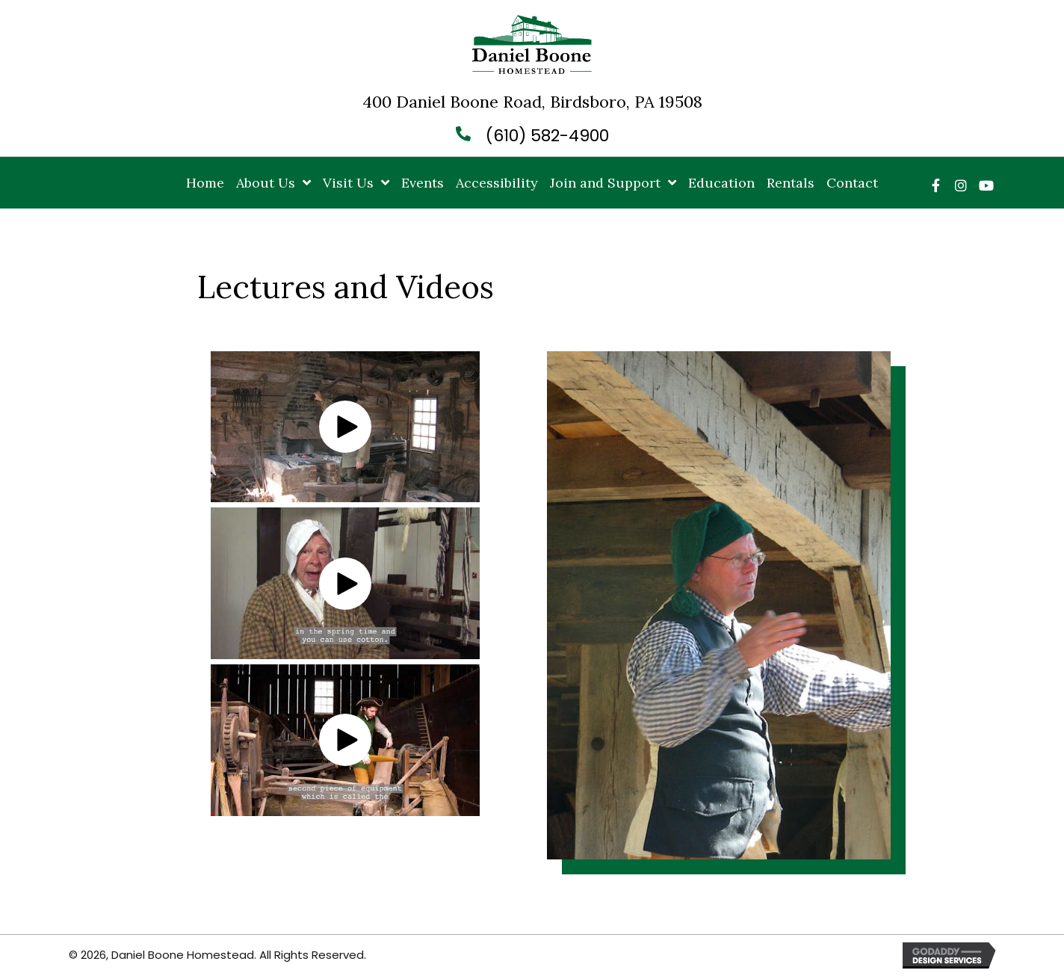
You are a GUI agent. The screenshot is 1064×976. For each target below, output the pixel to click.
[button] (935, 185)
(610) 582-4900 (547, 135)
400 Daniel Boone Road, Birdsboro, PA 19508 (532, 101)
